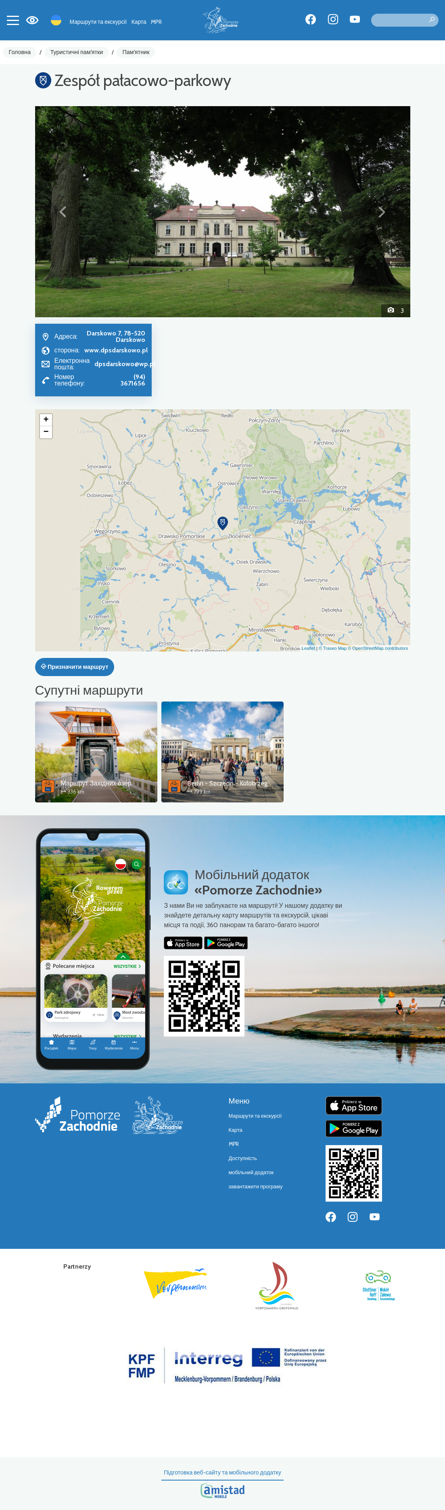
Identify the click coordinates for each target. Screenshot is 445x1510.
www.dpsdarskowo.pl (116, 350)
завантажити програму (256, 1186)
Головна (20, 52)
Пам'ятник (136, 52)
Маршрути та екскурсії (98, 22)
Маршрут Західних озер (96, 783)
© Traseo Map (333, 648)
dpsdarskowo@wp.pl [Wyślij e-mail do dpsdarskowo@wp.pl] (124, 364)
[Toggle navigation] (12, 20)
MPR (156, 22)
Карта (139, 22)
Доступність (243, 1158)
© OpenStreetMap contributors (378, 648)
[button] (63, 211)
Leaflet (308, 648)
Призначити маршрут (75, 666)
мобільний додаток (251, 1172)
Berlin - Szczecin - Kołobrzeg (227, 783)
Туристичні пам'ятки (76, 52)
